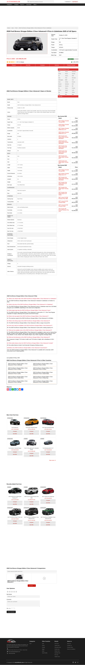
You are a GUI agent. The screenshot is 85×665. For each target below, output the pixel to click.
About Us (69, 643)
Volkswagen (60, 79)
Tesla (66, 77)
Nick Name (9, 594)
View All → (60, 96)
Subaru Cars (57, 656)
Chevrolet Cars (58, 647)
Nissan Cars (57, 651)
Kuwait (43, 647)
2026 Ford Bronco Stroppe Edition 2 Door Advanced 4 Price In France (43, 368)
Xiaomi (66, 90)
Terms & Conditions (71, 649)
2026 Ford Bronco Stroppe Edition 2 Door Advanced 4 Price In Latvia (17, 373)
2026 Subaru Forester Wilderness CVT (64, 133)
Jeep (59, 77)
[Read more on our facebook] (73, 662)
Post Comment (11, 612)
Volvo (59, 81)
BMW (66, 79)
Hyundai (73, 73)
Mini (66, 94)
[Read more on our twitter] (75, 662)
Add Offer (28, 65)
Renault (59, 83)
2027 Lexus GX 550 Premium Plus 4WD (63, 198)
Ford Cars (57, 643)
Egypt (43, 649)
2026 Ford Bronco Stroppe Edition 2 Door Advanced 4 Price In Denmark (17, 364)
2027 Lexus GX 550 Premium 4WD (63, 205)
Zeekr (66, 92)
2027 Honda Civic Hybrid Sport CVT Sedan (63, 193)
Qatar (43, 651)
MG (72, 86)
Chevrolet (74, 71)
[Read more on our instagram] (77, 662)
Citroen (59, 90)
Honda (59, 73)
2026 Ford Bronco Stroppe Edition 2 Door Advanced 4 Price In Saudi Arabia (43, 373)
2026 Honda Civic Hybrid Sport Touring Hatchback (63, 142)
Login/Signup (75, 1)
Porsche (73, 81)
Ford (16, 27)
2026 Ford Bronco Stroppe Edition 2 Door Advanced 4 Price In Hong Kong (43, 377)
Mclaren (59, 86)
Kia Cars (56, 654)
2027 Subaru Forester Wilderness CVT (64, 129)
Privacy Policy (70, 647)
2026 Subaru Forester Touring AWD (64, 125)
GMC (73, 75)
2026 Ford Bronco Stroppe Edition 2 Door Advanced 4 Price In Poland (17, 368)
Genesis (66, 86)
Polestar (73, 88)
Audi (73, 79)
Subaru (66, 75)
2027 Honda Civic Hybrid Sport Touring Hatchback (63, 137)
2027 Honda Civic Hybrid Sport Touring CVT (63, 157)
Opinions (57, 65)
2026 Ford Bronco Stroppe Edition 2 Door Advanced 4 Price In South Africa (17, 377)
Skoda (66, 88)
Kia (59, 75)
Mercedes (74, 77)
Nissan (66, 73)
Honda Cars (57, 649)
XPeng (73, 92)
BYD (73, 83)
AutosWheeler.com (19, 662)
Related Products (71, 65)
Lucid (73, 90)
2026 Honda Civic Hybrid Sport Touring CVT (63, 162)
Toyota (66, 71)
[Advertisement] (42, 16)
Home (8, 27)
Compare (16, 4)
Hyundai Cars (57, 653)
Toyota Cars (57, 645)
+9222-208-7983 (12, 653)
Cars (12, 27)
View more (52, 460)
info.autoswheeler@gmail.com (14, 651)
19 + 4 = (11, 608)
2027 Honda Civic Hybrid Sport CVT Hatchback (63, 147)
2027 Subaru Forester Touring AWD (64, 121)
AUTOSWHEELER (13, 2)
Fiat (59, 92)
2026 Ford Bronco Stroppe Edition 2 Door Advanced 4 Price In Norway (17, 381)
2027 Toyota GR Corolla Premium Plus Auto (64, 210)
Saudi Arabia (44, 653)
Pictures (14, 65)
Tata (59, 94)
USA (43, 643)
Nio (59, 88)
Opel (73, 94)
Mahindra (67, 83)
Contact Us (69, 645)
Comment (9, 599)
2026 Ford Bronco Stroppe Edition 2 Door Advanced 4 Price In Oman (43, 364)
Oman (43, 645)
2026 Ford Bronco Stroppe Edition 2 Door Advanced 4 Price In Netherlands (43, 381)
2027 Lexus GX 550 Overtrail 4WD (63, 202)
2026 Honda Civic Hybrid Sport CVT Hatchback (63, 152)
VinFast (66, 81)
